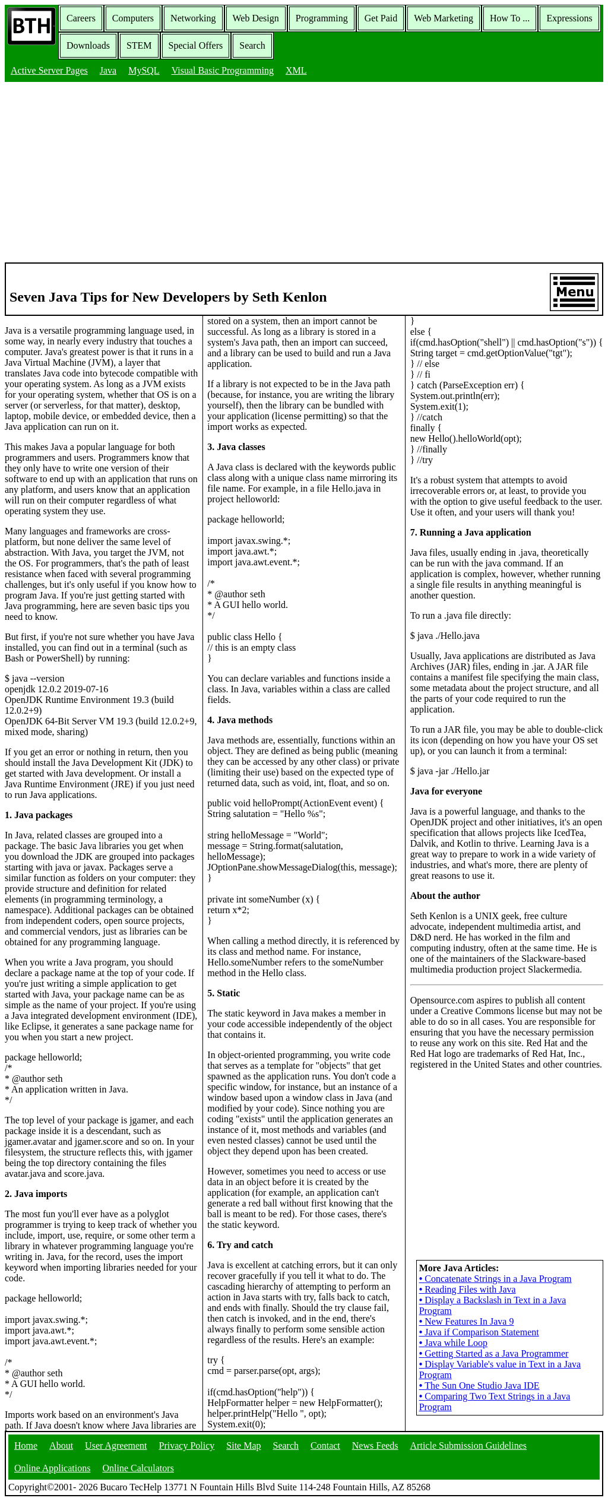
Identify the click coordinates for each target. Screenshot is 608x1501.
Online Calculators (137, 1468)
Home (25, 1445)
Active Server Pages (49, 70)
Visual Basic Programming (223, 70)
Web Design (256, 18)
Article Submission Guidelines (468, 1445)
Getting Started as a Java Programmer (494, 1353)
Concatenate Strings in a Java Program (495, 1279)
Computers (133, 18)
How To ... (510, 18)
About (61, 1445)
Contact (325, 1445)
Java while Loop (453, 1343)
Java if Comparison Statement (479, 1332)
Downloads (88, 45)
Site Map (243, 1445)
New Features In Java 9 (466, 1321)
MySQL (143, 70)
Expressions (569, 18)
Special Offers (196, 45)
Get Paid (381, 18)
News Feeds (375, 1445)
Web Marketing (443, 18)
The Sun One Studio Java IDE (479, 1385)
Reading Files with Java (467, 1289)
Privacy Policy (187, 1445)
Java (108, 70)
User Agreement (116, 1445)
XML (296, 70)
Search (252, 45)
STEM (139, 45)
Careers (81, 18)
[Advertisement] (304, 173)
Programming (322, 18)
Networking (193, 18)
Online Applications (52, 1468)
